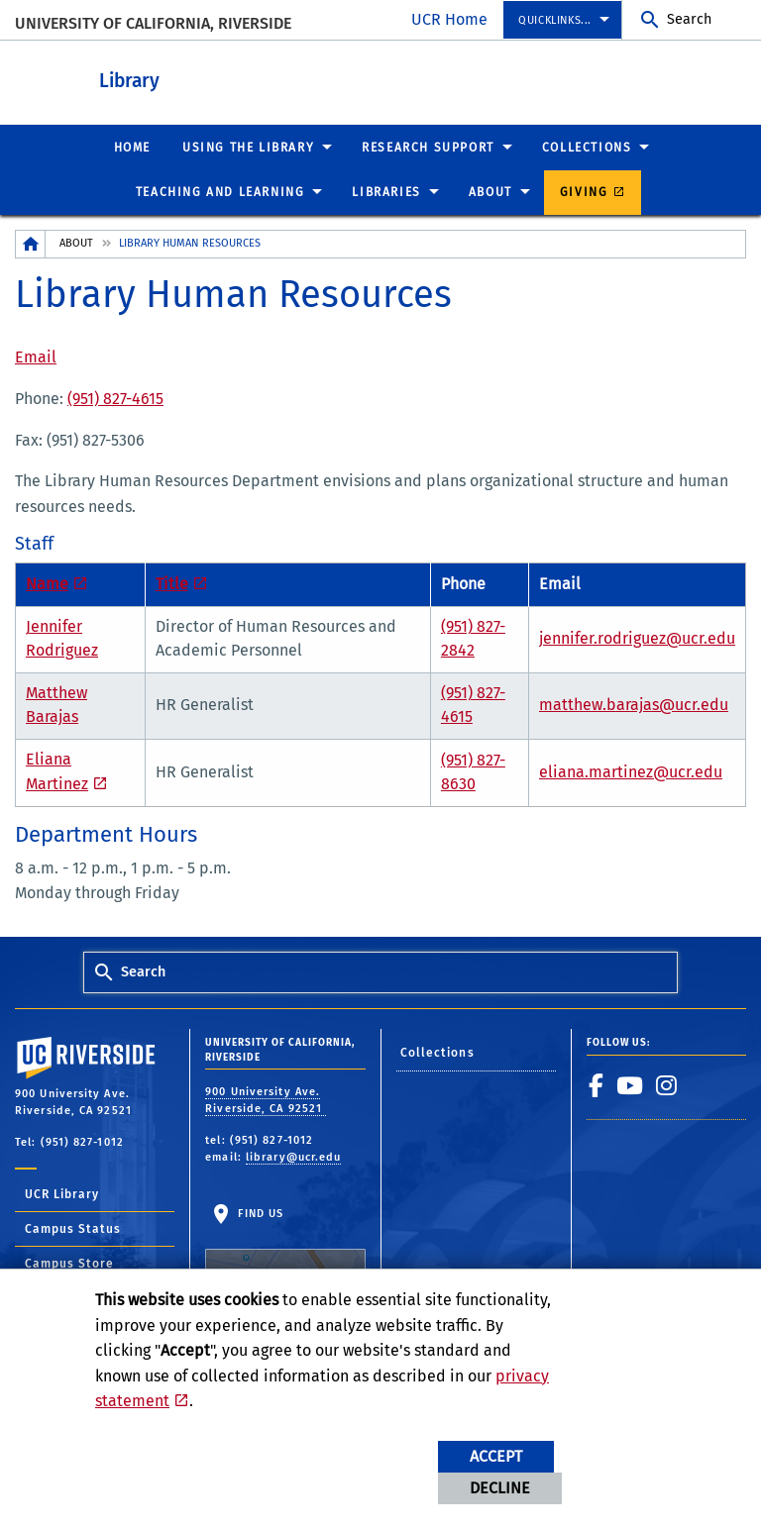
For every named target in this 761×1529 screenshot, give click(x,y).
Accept (496, 1456)
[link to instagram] (667, 1084)
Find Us (285, 1255)
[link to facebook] (596, 1084)
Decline (500, 1487)
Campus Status (73, 1228)
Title (172, 582)
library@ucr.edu (294, 1156)
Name (47, 582)
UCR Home (449, 19)
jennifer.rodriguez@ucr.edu (637, 637)
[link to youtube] (630, 1084)
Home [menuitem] (132, 146)
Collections (437, 1052)
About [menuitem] (490, 191)
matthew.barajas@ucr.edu (633, 703)
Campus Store (69, 1263)
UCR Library (62, 1193)
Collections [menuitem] (587, 146)
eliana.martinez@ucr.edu (630, 771)
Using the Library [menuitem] (248, 146)
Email (35, 356)
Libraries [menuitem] (386, 191)
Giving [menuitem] (584, 191)
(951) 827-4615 (115, 397)
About (76, 242)
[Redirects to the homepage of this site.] (31, 243)
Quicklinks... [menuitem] (555, 20)
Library (238, 77)
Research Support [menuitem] (428, 146)
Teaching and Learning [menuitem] (220, 191)
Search (689, 19)
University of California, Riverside (153, 23)
